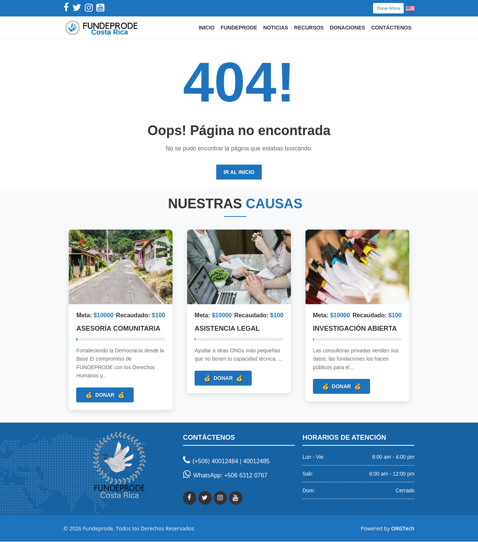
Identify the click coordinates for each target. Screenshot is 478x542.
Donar (105, 395)
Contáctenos (391, 28)
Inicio (207, 28)
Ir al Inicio (239, 172)
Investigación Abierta (355, 329)
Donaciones (347, 28)
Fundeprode (239, 28)
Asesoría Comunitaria (119, 329)
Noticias (275, 28)
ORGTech (403, 528)
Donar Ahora (388, 8)
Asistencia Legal (227, 329)
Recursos (309, 28)
